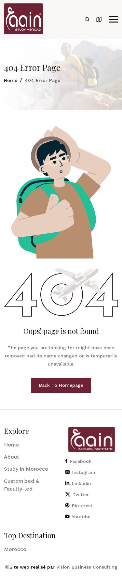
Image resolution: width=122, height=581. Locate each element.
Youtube (77, 516)
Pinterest (78, 505)
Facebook (78, 461)
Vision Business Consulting (86, 567)
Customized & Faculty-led (21, 485)
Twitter (77, 494)
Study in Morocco (26, 469)
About (11, 457)
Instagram (80, 472)
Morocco (15, 549)
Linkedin (78, 483)
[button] (113, 19)
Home (10, 80)
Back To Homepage (61, 385)
